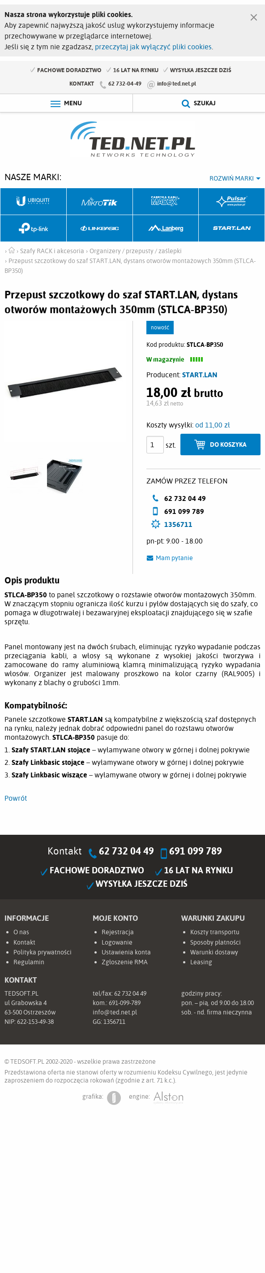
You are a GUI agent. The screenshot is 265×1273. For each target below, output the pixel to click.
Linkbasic (100, 228)
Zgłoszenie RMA (125, 962)
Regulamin (28, 962)
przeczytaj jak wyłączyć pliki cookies (153, 46)
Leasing (201, 962)
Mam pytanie (174, 558)
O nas (21, 932)
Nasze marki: (32, 176)
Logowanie (117, 942)
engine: (156, 1098)
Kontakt (81, 83)
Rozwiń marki (231, 178)
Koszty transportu (214, 932)
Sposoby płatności (215, 942)
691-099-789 (125, 1003)
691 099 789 (195, 851)
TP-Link (33, 228)
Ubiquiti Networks (33, 201)
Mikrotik (100, 201)
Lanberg (166, 228)
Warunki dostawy (214, 952)
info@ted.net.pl (176, 83)
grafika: (101, 1098)
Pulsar (232, 201)
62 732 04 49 (126, 851)
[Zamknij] (254, 15)
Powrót (15, 798)
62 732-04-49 (124, 83)
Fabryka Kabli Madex (166, 201)
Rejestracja (118, 932)
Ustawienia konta (126, 952)
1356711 (178, 524)
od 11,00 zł (212, 424)
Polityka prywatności (42, 952)
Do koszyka (228, 444)
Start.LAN (232, 228)
